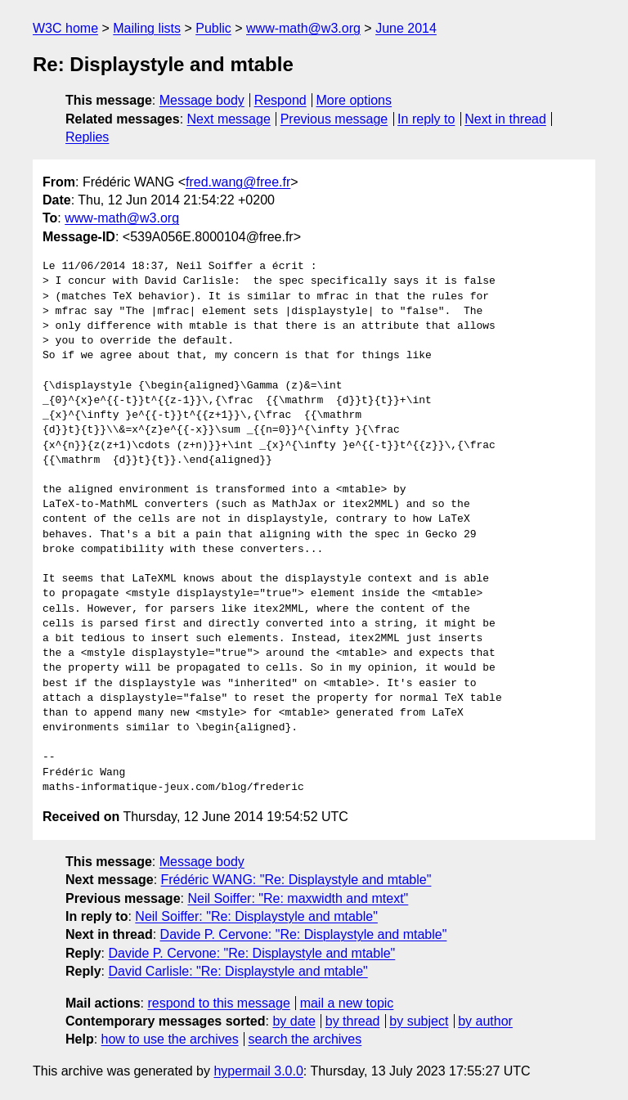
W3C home (65, 28)
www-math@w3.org (303, 28)
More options (354, 100)
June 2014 (406, 28)
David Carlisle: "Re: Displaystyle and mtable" (237, 971)
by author (485, 1021)
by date (293, 1021)
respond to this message (218, 1003)
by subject (418, 1021)
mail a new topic (347, 1003)
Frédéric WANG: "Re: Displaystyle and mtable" (296, 880)
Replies (87, 137)
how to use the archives (170, 1039)
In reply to (426, 119)
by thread (352, 1021)
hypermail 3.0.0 (258, 1071)
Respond (280, 100)
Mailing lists (147, 28)
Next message (229, 119)
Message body (201, 100)
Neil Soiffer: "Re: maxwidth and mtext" (297, 898)
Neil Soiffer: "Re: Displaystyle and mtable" (256, 916)
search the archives (305, 1039)
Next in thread (505, 119)
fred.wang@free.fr (238, 182)
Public (213, 28)
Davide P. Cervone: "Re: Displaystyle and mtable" (303, 934)
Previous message (334, 119)
